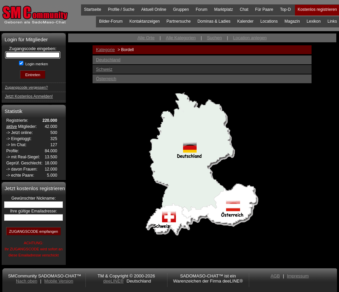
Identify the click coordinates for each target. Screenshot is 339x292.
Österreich (106, 78)
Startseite (92, 9)
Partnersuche (178, 21)
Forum (201, 9)
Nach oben (26, 281)
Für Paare (264, 9)
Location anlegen (250, 37)
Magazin (292, 21)
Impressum (297, 275)
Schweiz (104, 69)
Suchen (214, 37)
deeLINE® (113, 281)
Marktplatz (223, 9)
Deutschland (108, 59)
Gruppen (181, 9)
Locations (269, 21)
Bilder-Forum (110, 21)
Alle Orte (146, 37)
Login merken (36, 64)
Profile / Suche (121, 9)
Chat (244, 9)
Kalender (245, 21)
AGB (275, 275)
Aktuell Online (153, 9)
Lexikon (314, 21)
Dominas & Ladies (213, 21)
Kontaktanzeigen (144, 21)
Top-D (285, 9)
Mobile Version (58, 281)
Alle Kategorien (181, 37)
